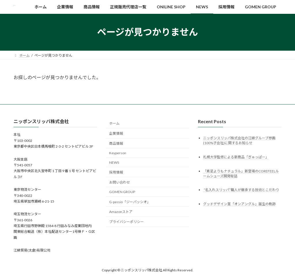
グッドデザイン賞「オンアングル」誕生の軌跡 (239, 204)
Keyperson (117, 153)
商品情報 (116, 143)
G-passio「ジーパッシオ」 (129, 201)
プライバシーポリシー (126, 222)
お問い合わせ (119, 182)
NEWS (114, 162)
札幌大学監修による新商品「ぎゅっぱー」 (236, 157)
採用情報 (116, 172)
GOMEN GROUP (122, 192)
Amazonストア (121, 211)
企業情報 (116, 133)
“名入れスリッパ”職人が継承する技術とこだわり (241, 190)
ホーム (114, 123)
